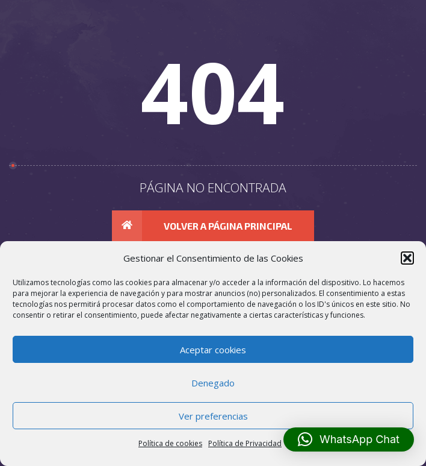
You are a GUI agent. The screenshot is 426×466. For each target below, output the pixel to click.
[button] (348, 439)
